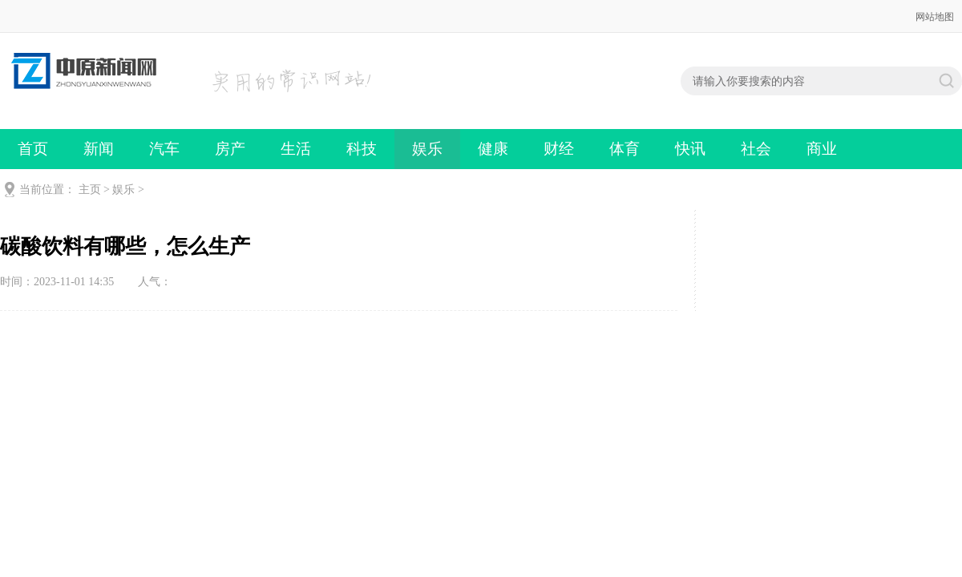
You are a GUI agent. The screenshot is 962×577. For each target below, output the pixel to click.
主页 (90, 190)
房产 (230, 148)
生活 (296, 148)
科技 (361, 148)
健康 (493, 148)
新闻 (98, 148)
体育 (624, 148)
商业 (821, 148)
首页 (33, 148)
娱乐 (427, 148)
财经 (559, 148)
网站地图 (935, 16)
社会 (756, 148)
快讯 (690, 148)
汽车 (164, 148)
